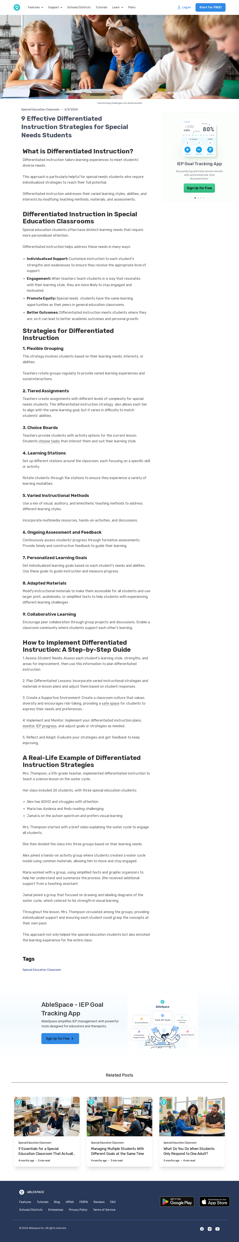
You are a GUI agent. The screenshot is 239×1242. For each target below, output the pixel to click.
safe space (110, 703)
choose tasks (49, 441)
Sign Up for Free (199, 188)
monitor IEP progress (40, 726)
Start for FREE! (210, 7)
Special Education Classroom (40, 109)
